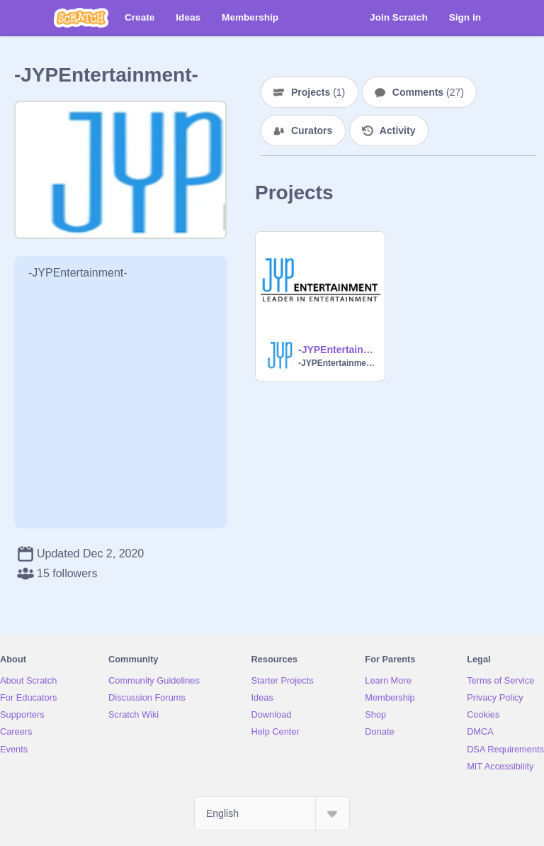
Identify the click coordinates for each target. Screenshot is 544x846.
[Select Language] (272, 813)
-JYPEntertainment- (337, 349)
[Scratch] (81, 17)
